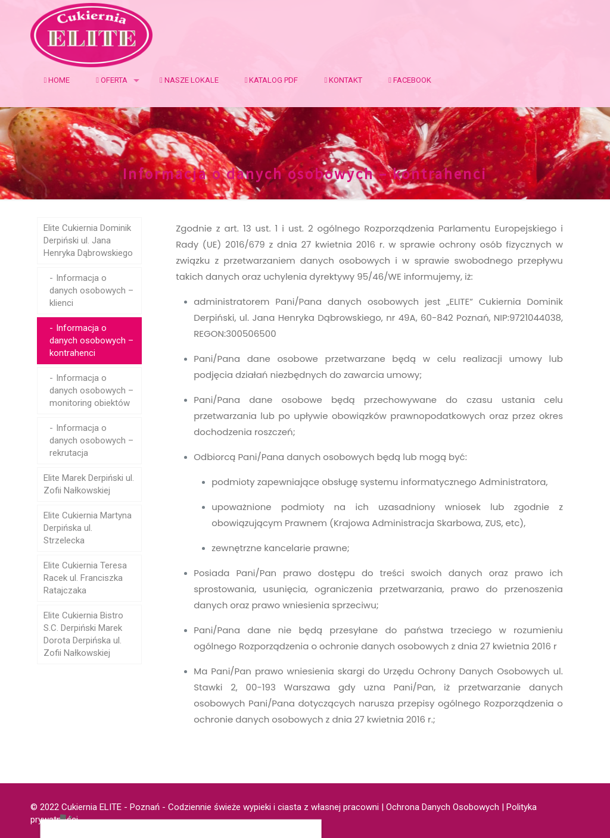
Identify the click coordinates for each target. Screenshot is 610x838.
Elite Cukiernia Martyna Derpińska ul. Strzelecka (87, 528)
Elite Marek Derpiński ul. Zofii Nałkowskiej (88, 484)
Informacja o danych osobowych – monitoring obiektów (91, 390)
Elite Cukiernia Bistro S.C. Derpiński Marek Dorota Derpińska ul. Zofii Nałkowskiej (83, 634)
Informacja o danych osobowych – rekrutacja (91, 440)
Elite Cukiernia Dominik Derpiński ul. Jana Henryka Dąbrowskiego (88, 240)
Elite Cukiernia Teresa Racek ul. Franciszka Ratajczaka (85, 578)
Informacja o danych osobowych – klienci (91, 290)
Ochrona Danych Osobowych (442, 807)
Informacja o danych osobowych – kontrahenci (91, 340)
